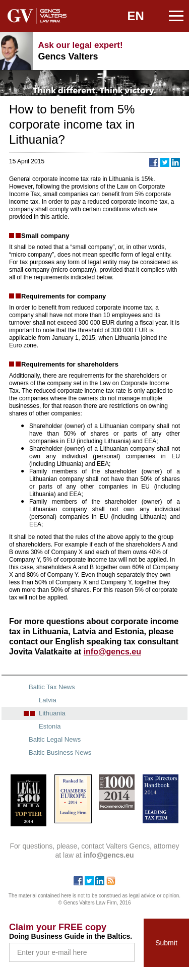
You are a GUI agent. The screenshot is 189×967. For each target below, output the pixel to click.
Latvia (47, 700)
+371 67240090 (149, 51)
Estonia (49, 726)
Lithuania (52, 713)
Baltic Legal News (55, 739)
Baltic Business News (60, 752)
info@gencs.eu (174, 51)
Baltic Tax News (52, 687)
